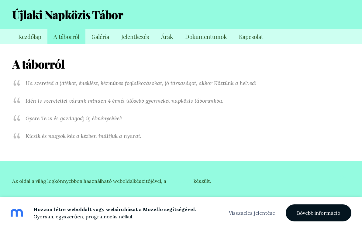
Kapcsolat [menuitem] (251, 36)
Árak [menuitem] (167, 36)
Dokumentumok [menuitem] (206, 36)
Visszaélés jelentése (252, 213)
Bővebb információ (318, 213)
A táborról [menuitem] (66, 36)
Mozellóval (179, 181)
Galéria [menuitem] (100, 36)
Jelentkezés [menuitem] (135, 36)
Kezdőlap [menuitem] (29, 36)
